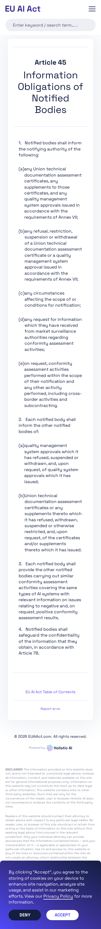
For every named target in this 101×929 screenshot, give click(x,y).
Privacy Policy (58, 896)
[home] (22, 8)
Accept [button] (62, 915)
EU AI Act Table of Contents (50, 691)
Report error (50, 709)
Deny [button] (24, 915)
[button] (92, 9)
